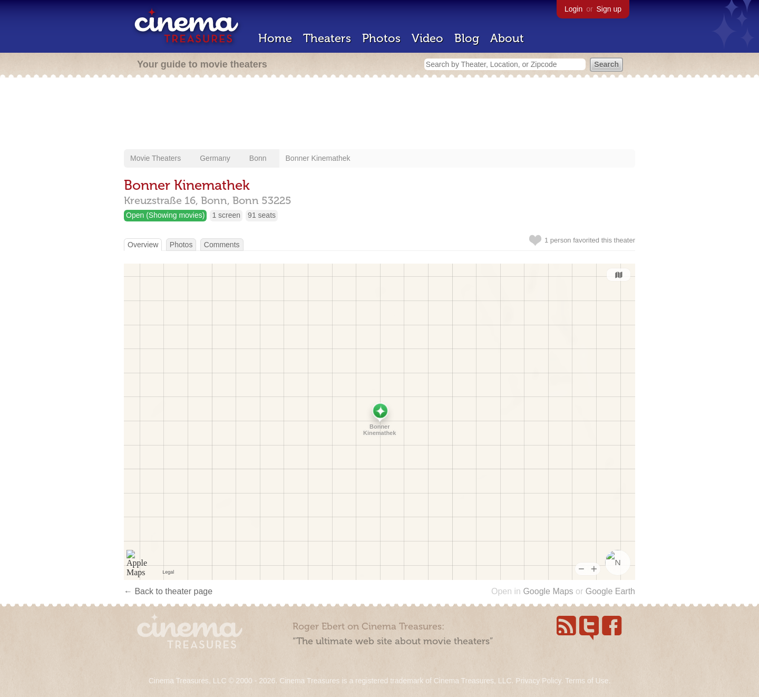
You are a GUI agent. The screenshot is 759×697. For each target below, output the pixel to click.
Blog (466, 38)
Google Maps (548, 591)
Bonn (258, 158)
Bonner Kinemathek (318, 158)
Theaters (327, 38)
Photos (381, 38)
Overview (143, 244)
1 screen (226, 215)
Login (573, 9)
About (507, 38)
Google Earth (610, 591)
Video (427, 38)
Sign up (609, 9)
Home (275, 38)
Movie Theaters (155, 158)
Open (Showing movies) (165, 215)
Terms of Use (586, 680)
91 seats (262, 215)
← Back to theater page (168, 591)
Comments (222, 244)
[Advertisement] (379, 114)
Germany (215, 158)
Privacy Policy (538, 680)
